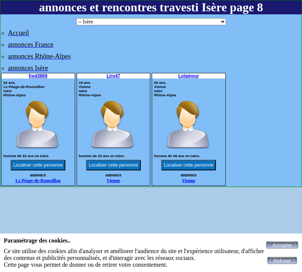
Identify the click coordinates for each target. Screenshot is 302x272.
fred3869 (38, 76)
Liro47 (113, 76)
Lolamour (188, 76)
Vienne (113, 180)
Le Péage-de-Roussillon (38, 180)
